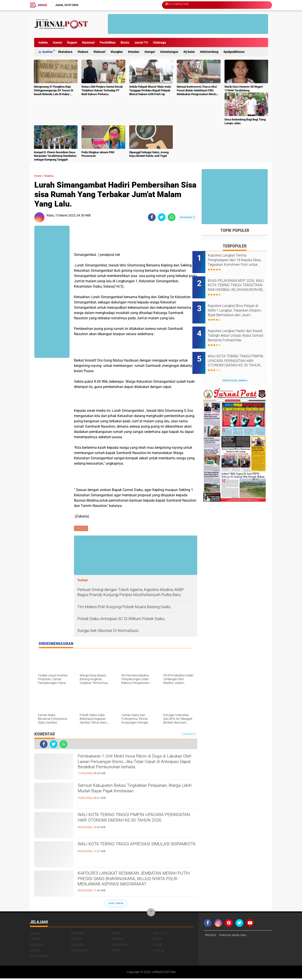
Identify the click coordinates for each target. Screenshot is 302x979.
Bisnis (125, 42)
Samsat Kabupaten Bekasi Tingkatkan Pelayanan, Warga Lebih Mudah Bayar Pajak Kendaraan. (132, 794)
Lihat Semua (115, 904)
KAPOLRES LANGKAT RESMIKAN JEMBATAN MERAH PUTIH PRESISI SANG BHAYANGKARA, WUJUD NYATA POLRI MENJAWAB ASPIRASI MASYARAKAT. (136, 883)
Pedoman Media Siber (235, 935)
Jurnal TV (141, 42)
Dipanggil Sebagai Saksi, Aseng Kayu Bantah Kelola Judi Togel (149, 154)
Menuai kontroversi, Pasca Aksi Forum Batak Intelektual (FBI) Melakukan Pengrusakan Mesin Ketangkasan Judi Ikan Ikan (197, 90)
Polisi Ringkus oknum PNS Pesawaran (97, 154)
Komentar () (187, 217)
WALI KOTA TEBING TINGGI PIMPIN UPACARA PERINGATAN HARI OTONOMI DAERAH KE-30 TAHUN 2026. (135, 824)
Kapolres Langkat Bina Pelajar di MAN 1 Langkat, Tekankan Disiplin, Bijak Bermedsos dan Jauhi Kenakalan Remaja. (240, 304)
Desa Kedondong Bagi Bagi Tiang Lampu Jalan (245, 121)
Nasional (88, 42)
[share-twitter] (162, 217)
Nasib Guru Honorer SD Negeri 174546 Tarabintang (244, 88)
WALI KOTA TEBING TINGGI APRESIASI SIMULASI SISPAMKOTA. (126, 849)
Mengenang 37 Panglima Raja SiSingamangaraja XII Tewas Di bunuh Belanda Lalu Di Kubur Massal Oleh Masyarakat (53, 90)
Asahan (47, 52)
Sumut (57, 42)
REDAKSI (211, 935)
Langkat (117, 52)
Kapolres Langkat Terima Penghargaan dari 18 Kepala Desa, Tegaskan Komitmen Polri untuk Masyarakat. (239, 260)
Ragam (72, 42)
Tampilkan (188, 734)
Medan (134, 52)
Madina (53, 176)
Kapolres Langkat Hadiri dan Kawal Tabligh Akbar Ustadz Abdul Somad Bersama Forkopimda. (239, 327)
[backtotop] (151, 913)
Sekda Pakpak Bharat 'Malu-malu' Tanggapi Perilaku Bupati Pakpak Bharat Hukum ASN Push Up (150, 90)
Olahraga (159, 42)
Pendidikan (108, 42)
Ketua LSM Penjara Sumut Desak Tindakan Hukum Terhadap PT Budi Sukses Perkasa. (102, 90)
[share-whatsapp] (171, 217)
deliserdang (210, 52)
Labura (83, 52)
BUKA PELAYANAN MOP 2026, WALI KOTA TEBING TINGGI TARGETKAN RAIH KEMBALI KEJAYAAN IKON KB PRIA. (240, 282)
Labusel (100, 52)
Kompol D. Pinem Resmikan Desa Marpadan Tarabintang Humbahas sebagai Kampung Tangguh (55, 156)
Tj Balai (190, 52)
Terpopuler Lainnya (234, 365)
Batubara (66, 52)
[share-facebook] (152, 217)
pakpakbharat (235, 52)
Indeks (43, 42)
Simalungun (170, 52)
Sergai (150, 52)
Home (42, 5)
